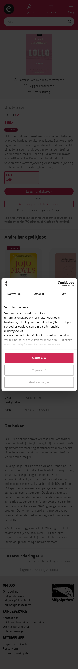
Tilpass (39, 370)
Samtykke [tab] (14, 293)
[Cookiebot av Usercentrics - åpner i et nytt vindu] (57, 283)
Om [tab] (64, 293)
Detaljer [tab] (39, 293)
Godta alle (39, 357)
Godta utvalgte (39, 382)
